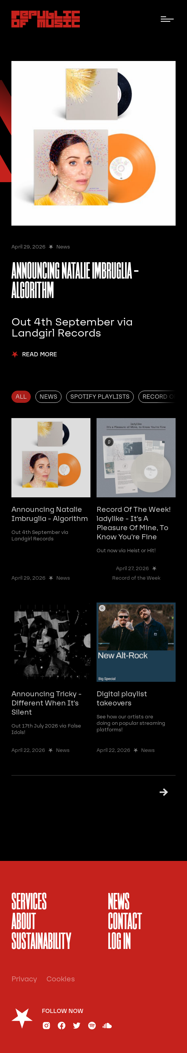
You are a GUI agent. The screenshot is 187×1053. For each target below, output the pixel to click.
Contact (125, 923)
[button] (167, 19)
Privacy (24, 979)
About (23, 923)
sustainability (41, 942)
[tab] (21, 397)
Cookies (60, 979)
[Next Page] (160, 792)
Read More (39, 354)
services (29, 903)
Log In (119, 942)
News (119, 903)
